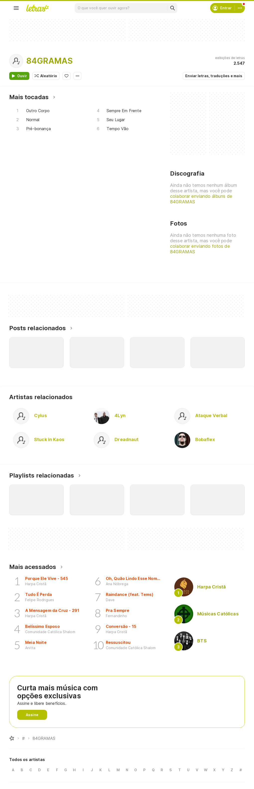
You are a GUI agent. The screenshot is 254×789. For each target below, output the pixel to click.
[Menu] (16, 8)
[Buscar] (172, 8)
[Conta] (240, 8)
